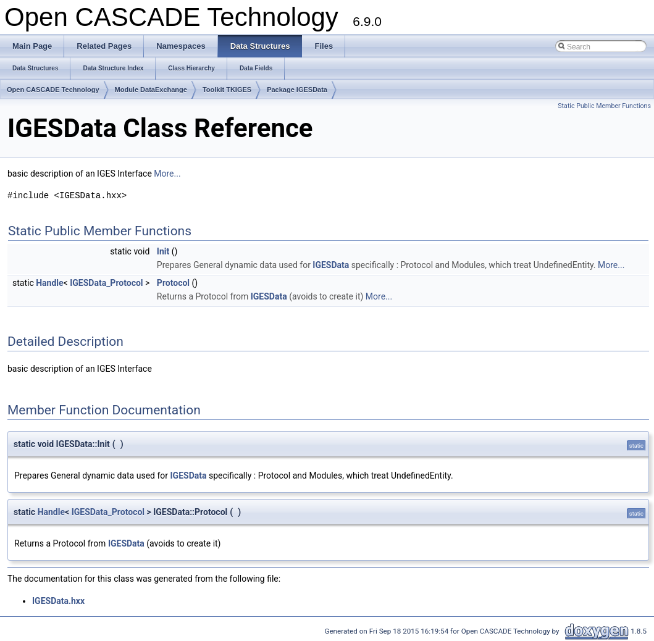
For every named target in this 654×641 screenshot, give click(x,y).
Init (163, 251)
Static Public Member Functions (604, 106)
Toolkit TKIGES (227, 89)
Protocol (173, 283)
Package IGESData (297, 89)
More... (167, 173)
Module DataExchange (151, 89)
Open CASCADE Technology (53, 89)
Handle (49, 283)
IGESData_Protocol (106, 283)
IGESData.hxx (58, 601)
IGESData (330, 265)
